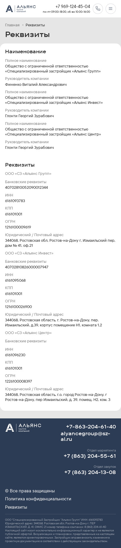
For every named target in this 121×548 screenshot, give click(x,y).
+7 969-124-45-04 (73, 6)
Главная (12, 25)
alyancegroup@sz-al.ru (85, 436)
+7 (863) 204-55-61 (90, 456)
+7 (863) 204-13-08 (90, 472)
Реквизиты (16, 507)
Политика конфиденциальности (38, 499)
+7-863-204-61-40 (91, 426)
